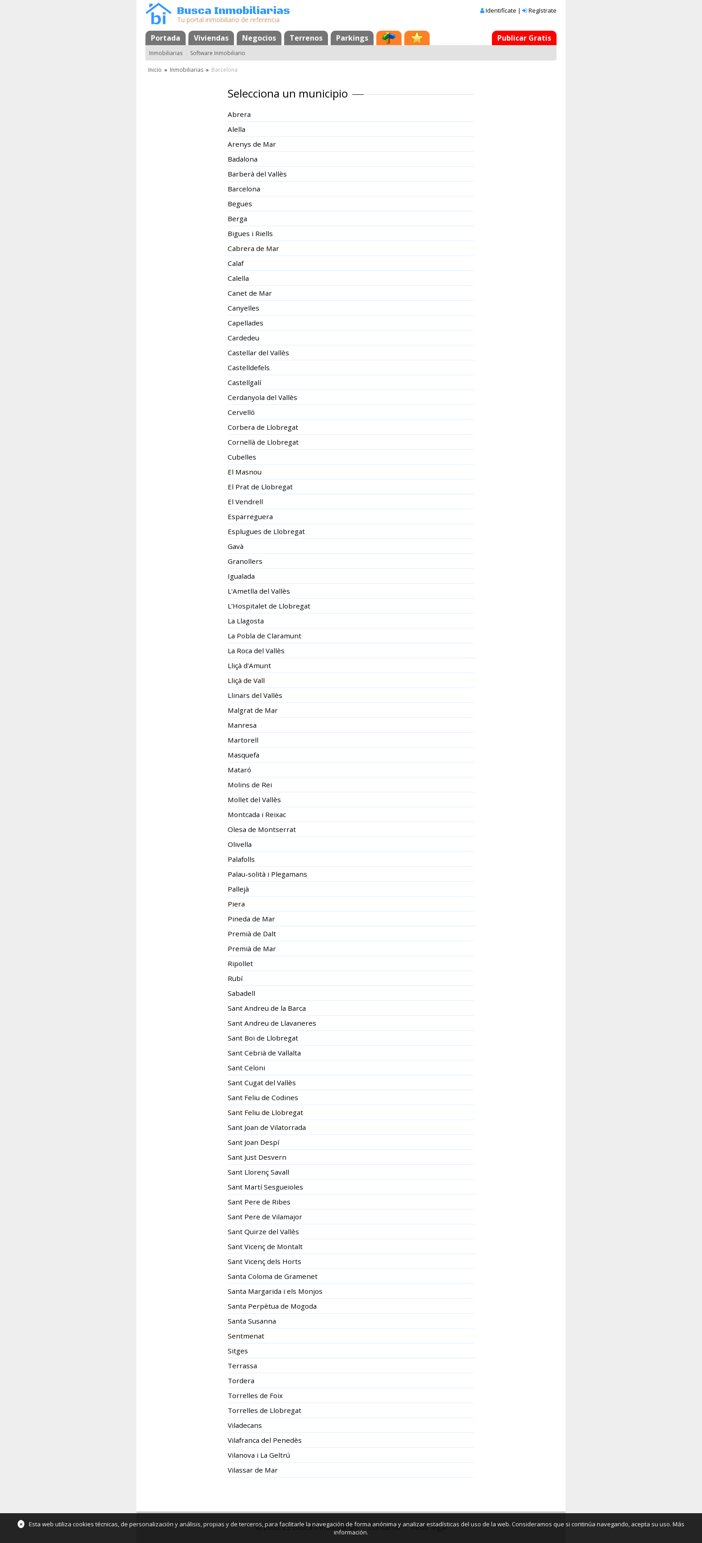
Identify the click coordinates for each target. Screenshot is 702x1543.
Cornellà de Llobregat (263, 441)
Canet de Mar (250, 292)
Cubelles (242, 456)
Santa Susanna (252, 1320)
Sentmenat (246, 1335)
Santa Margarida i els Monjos (275, 1291)
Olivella (240, 844)
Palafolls (241, 859)
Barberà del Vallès (257, 173)
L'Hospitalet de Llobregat (269, 605)
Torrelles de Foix (255, 1395)
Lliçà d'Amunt (249, 665)
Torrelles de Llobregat (264, 1410)
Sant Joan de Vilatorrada (267, 1127)
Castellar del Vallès (258, 352)
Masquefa (243, 754)
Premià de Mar (252, 948)
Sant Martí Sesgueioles (265, 1186)
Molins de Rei (250, 784)
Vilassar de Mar (253, 1469)
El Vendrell (245, 501)
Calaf (235, 263)
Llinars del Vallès (255, 695)
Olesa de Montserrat (262, 829)
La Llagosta (246, 620)
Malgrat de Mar (253, 710)
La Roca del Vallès (256, 650)
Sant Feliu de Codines (263, 1097)
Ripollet (240, 963)
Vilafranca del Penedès (265, 1440)
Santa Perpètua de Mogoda (272, 1306)
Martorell (243, 739)
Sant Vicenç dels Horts (264, 1261)
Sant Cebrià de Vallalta (264, 1052)
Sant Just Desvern (257, 1157)
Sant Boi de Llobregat (263, 1037)
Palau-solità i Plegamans (267, 873)
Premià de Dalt (252, 933)
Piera (236, 903)
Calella (238, 278)
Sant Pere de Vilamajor (265, 1216)
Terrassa (242, 1365)
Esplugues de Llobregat (266, 531)
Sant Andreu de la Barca (267, 1008)
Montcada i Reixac (257, 814)
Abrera (239, 114)
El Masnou (245, 471)
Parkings (352, 38)
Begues (240, 203)
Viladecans (245, 1425)
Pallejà (238, 888)
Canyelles (243, 307)
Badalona (242, 158)
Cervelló (241, 412)
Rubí (235, 978)
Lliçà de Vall (246, 680)
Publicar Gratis (524, 38)
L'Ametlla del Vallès (259, 590)
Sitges (238, 1350)
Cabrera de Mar (253, 248)
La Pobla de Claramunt (264, 635)
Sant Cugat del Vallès (262, 1082)
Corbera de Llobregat (263, 427)
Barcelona (244, 188)
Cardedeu (243, 337)
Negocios (259, 38)
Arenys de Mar (252, 144)
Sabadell (241, 993)
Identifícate (501, 10)
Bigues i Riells (250, 233)
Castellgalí (244, 382)
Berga (237, 218)
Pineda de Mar (251, 918)
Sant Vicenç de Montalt (265, 1246)
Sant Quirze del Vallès (263, 1231)
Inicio (155, 70)
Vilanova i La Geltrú (259, 1454)
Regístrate (543, 10)
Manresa (242, 725)
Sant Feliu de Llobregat (265, 1112)
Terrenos (306, 38)
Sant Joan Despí (253, 1142)
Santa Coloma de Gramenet (273, 1276)
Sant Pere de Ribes (259, 1201)
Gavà (235, 546)
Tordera (241, 1380)
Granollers (245, 561)
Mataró (239, 769)
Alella (236, 129)
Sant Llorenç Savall (258, 1171)
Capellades (245, 322)
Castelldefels (249, 367)
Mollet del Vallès (254, 799)
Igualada (241, 576)
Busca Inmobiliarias (233, 11)
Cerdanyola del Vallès (262, 397)
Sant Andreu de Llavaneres (272, 1022)
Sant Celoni (246, 1067)
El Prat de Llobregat (260, 486)
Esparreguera (250, 516)
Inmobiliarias (166, 53)
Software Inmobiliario (217, 53)
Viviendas (211, 38)
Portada (165, 38)
